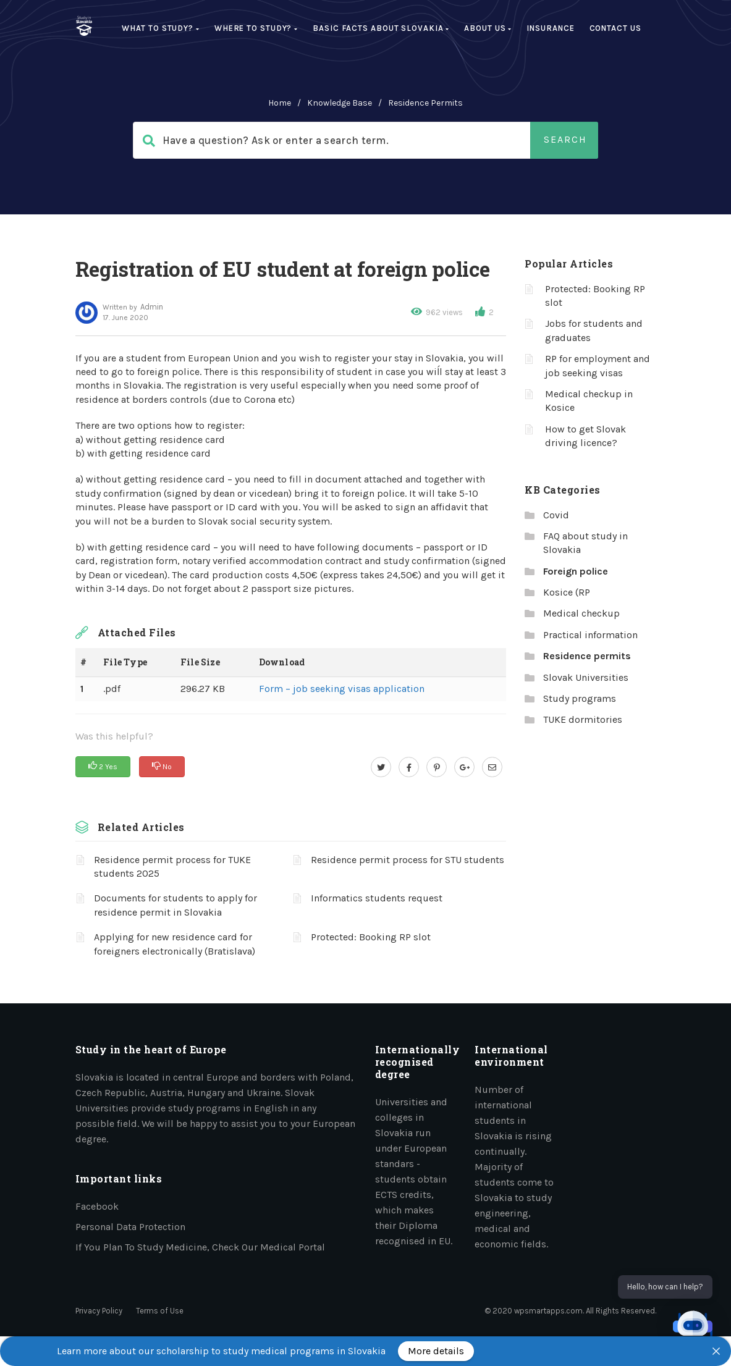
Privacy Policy (98, 1310)
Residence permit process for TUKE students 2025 (172, 866)
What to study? (160, 28)
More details (436, 1351)
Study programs (579, 698)
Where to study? (256, 28)
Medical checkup (581, 613)
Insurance (550, 28)
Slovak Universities (585, 677)
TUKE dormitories (582, 719)
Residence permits (425, 103)
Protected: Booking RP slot (371, 937)
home (279, 103)
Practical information (590, 635)
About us (488, 28)
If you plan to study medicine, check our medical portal (200, 1247)
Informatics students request (376, 898)
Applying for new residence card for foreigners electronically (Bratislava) (174, 943)
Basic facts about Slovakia (381, 28)
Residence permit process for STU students (407, 860)
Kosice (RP (566, 592)
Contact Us (615, 28)
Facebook (97, 1206)
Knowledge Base (339, 103)
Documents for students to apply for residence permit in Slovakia (175, 904)
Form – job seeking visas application (342, 688)
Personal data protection (130, 1227)
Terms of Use (160, 1310)
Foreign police (575, 571)
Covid (556, 515)
